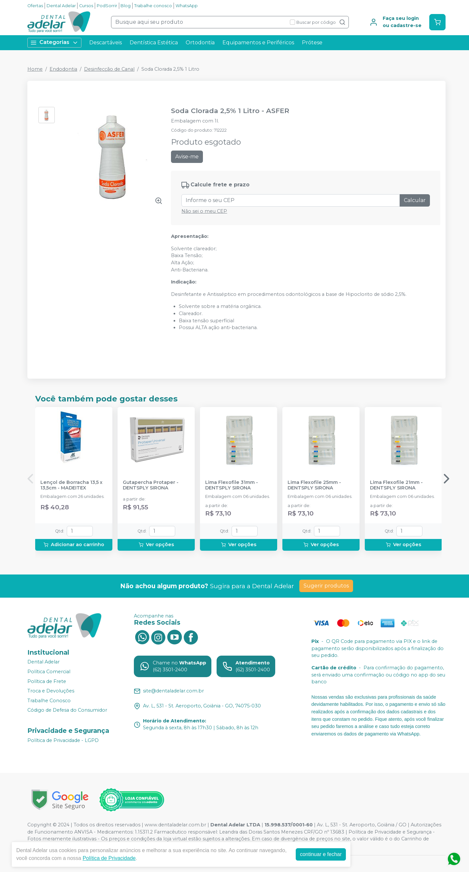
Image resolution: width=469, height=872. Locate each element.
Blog (126, 5)
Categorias (54, 42)
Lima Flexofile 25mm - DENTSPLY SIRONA (314, 485)
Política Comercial (48, 672)
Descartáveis (105, 42)
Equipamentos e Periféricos (258, 42)
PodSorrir (107, 5)
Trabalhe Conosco (49, 701)
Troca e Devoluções (50, 691)
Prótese (312, 42)
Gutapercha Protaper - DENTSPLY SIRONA (150, 485)
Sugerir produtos (326, 586)
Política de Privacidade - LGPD (63, 740)
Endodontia (63, 69)
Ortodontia (200, 42)
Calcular (415, 200)
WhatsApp (187, 5)
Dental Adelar (61, 5)
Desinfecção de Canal (109, 69)
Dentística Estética (154, 42)
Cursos (86, 5)
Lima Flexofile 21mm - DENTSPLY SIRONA (396, 485)
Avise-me (187, 156)
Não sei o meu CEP (204, 211)
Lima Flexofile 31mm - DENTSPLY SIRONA (231, 485)
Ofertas (35, 5)
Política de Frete (46, 681)
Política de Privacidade (109, 858)
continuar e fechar (321, 854)
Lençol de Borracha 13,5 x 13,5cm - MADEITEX (71, 485)
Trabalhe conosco (153, 5)
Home (35, 69)
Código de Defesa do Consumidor (67, 710)
